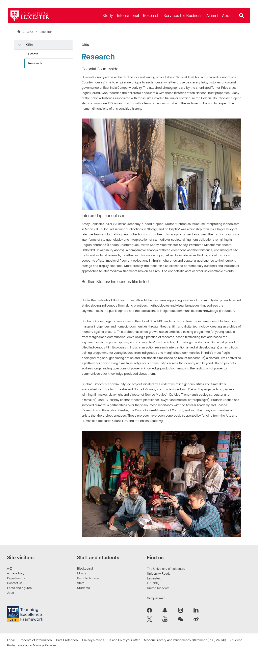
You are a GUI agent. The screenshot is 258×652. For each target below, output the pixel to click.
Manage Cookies (44, 645)
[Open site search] (241, 15)
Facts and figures (19, 588)
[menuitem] (107, 15)
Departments (16, 578)
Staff (80, 583)
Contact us (14, 583)
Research (35, 63)
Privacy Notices (93, 640)
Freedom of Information (35, 640)
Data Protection (67, 640)
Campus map (156, 598)
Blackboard (85, 568)
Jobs (10, 593)
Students (83, 588)
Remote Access (88, 578)
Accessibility (15, 573)
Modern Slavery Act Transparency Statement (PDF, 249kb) (185, 640)
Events (33, 54)
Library (81, 573)
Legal (11, 640)
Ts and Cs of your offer (124, 640)
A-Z (9, 568)
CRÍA (30, 32)
